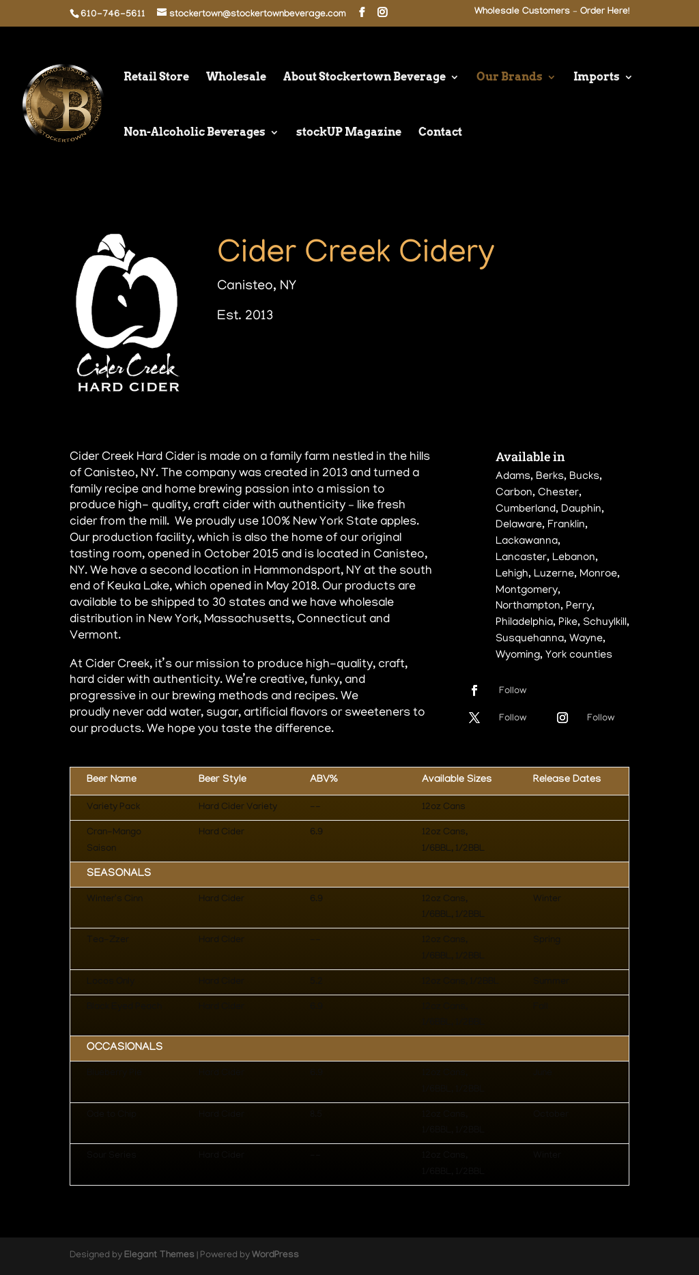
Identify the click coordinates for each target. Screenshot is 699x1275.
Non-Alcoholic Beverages (195, 133)
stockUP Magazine (348, 133)
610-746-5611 (113, 15)
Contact (440, 133)
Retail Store (156, 77)
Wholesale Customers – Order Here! (551, 13)
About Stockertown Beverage (364, 77)
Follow (512, 691)
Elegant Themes (159, 1255)
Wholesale (236, 77)
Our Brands (509, 77)
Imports (596, 77)
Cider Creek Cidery (356, 255)
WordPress (275, 1255)
